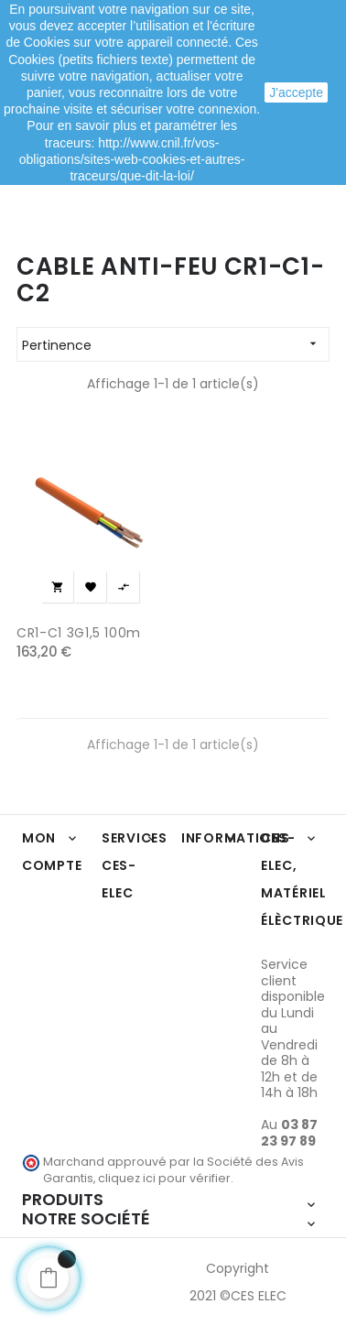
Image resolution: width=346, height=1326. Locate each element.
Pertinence (175, 344)
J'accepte (296, 92)
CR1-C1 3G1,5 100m (78, 633)
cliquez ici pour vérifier (164, 1178)
